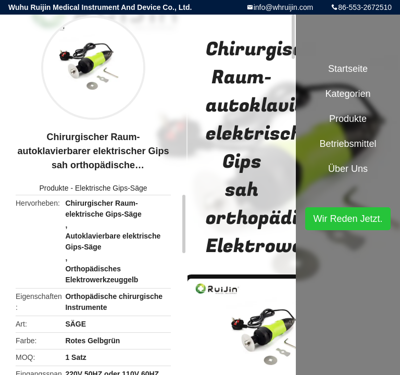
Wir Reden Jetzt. (347, 219)
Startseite (348, 69)
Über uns (348, 169)
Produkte (53, 188)
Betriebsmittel (347, 144)
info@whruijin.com (284, 7)
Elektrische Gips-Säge (111, 188)
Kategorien (347, 94)
